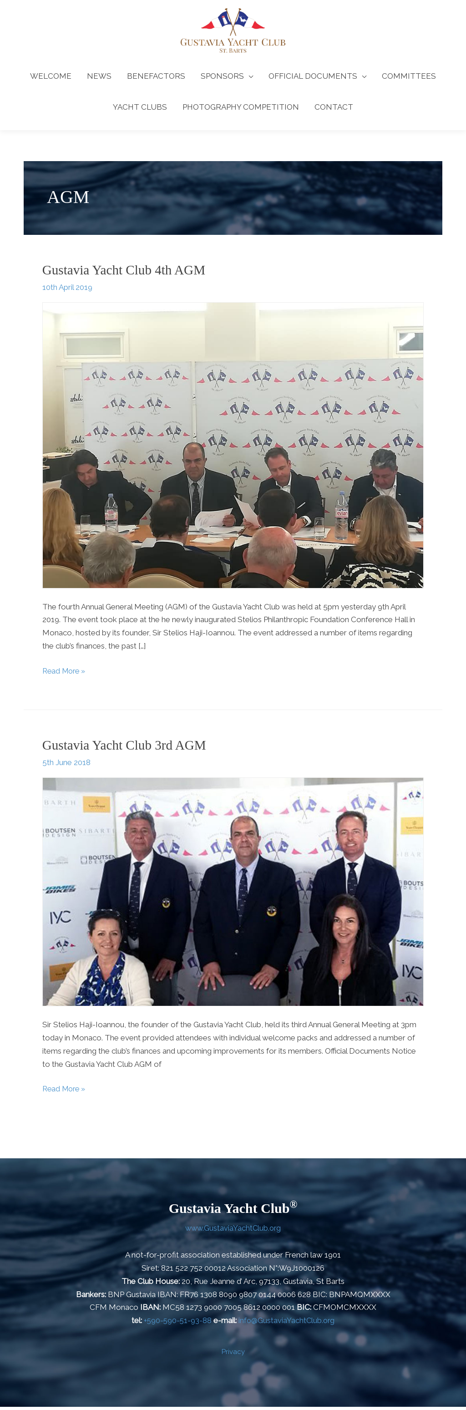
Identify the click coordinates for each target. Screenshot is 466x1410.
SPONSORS (222, 80)
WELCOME (50, 80)
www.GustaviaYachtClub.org (233, 1231)
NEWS (99, 80)
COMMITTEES (409, 80)
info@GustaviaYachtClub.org (287, 1323)
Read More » (65, 673)
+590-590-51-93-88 (177, 1323)
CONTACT (333, 111)
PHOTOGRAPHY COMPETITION (240, 111)
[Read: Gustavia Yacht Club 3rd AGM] (233, 894)
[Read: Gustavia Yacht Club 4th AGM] (233, 448)
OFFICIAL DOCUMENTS (312, 80)
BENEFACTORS (156, 80)
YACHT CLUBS (140, 111)
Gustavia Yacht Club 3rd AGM (126, 748)
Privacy (233, 1355)
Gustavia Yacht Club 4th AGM (126, 273)
